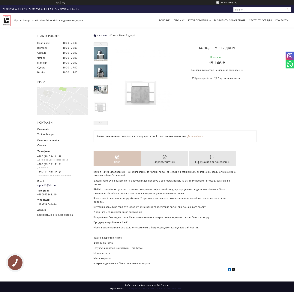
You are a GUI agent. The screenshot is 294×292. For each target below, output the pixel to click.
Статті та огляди (260, 20)
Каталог (103, 35)
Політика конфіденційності (170, 288)
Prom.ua (164, 285)
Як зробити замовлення (229, 20)
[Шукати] (287, 9)
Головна (164, 20)
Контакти (281, 20)
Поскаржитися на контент (140, 288)
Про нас (179, 20)
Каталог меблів (198, 20)
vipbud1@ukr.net (46, 185)
